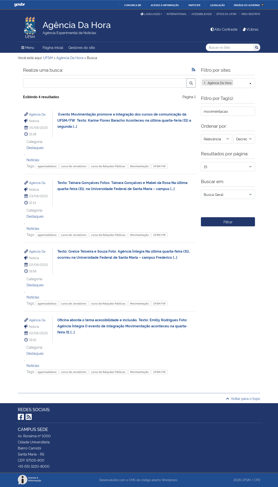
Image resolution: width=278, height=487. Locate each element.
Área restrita (250, 14)
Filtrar (228, 221)
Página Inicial (53, 47)
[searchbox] (235, 83)
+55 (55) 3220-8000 (34, 466)
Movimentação (139, 166)
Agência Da (37, 114)
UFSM (246, 480)
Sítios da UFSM (226, 14)
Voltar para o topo (243, 398)
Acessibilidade (201, 14)
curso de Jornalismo (73, 166)
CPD (257, 480)
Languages (150, 14)
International (177, 14)
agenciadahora (47, 166)
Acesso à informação (165, 5)
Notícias (32, 159)
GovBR (19, 5)
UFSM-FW (159, 166)
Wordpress (169, 480)
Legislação (217, 5)
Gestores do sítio (81, 47)
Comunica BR (132, 5)
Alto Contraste (223, 29)
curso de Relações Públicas (108, 166)
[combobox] (228, 83)
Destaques (35, 147)
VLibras (250, 29)
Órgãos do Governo (247, 5)
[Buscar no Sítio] (229, 47)
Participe (194, 5)
